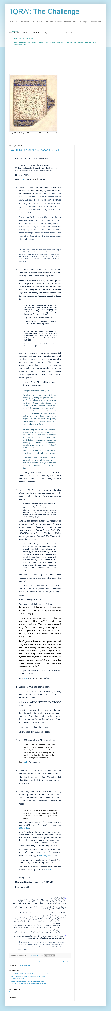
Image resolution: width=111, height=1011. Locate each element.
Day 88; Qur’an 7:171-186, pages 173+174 (34, 149)
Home (40, 962)
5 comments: (35, 955)
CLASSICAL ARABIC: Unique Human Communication (28, 976)
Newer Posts (14, 962)
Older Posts (66, 962)
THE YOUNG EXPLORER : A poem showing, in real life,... (29, 983)
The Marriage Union (17, 978)
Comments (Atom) (24, 965)
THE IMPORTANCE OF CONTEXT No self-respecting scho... (30, 974)
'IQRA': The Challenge (44, 11)
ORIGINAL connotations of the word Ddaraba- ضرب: (27, 981)
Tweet (11, 992)
